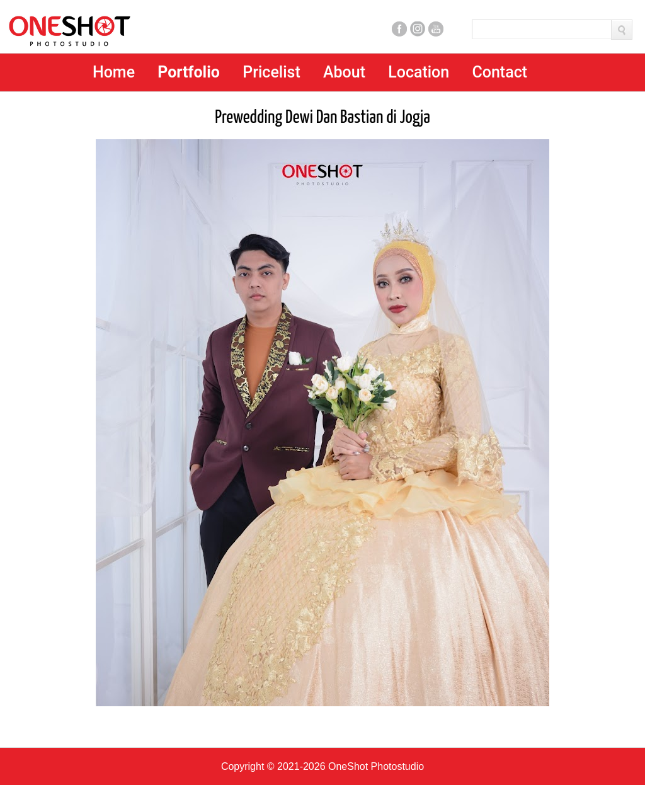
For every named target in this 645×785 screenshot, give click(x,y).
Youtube (435, 29)
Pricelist (271, 72)
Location (418, 72)
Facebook (399, 29)
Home (114, 72)
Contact (499, 72)
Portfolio (188, 72)
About (344, 72)
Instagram (417, 29)
